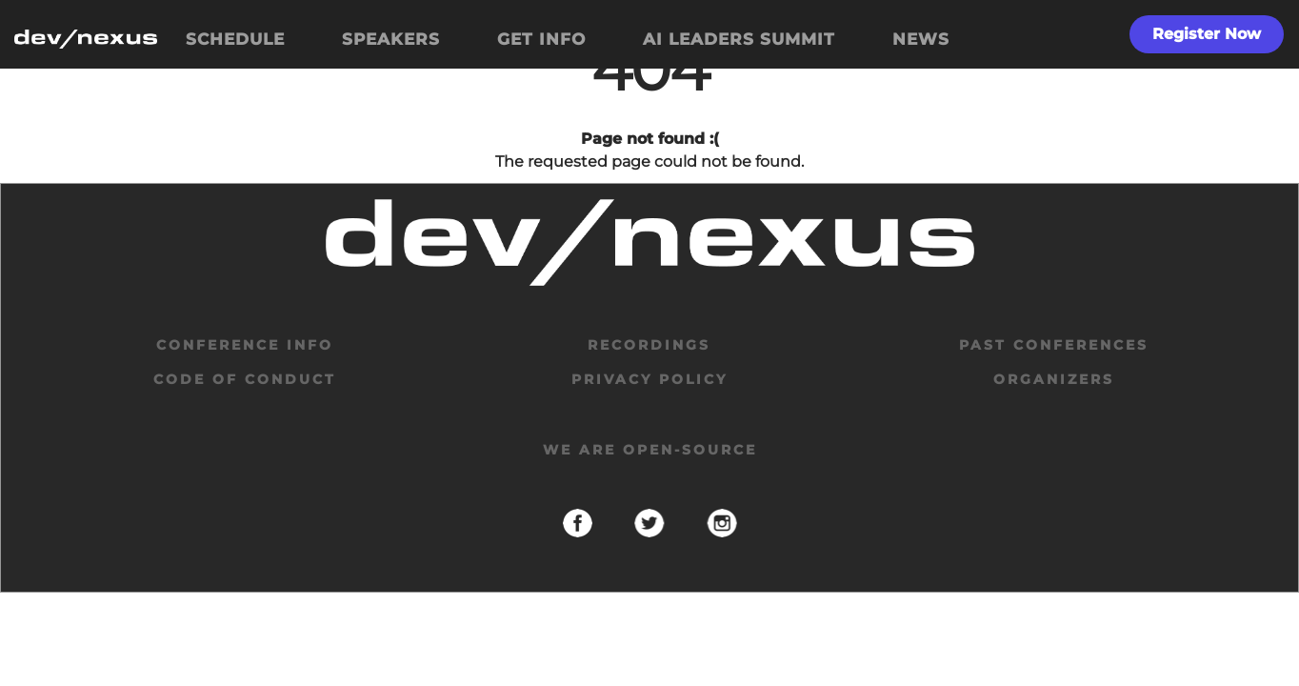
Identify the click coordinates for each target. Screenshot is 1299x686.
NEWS (920, 39)
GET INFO (541, 39)
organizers (1053, 379)
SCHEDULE (235, 39)
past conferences (1054, 344)
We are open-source (650, 449)
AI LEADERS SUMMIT (739, 39)
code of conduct (244, 379)
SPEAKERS (391, 39)
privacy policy (649, 379)
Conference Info (244, 344)
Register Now (1206, 34)
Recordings (649, 344)
